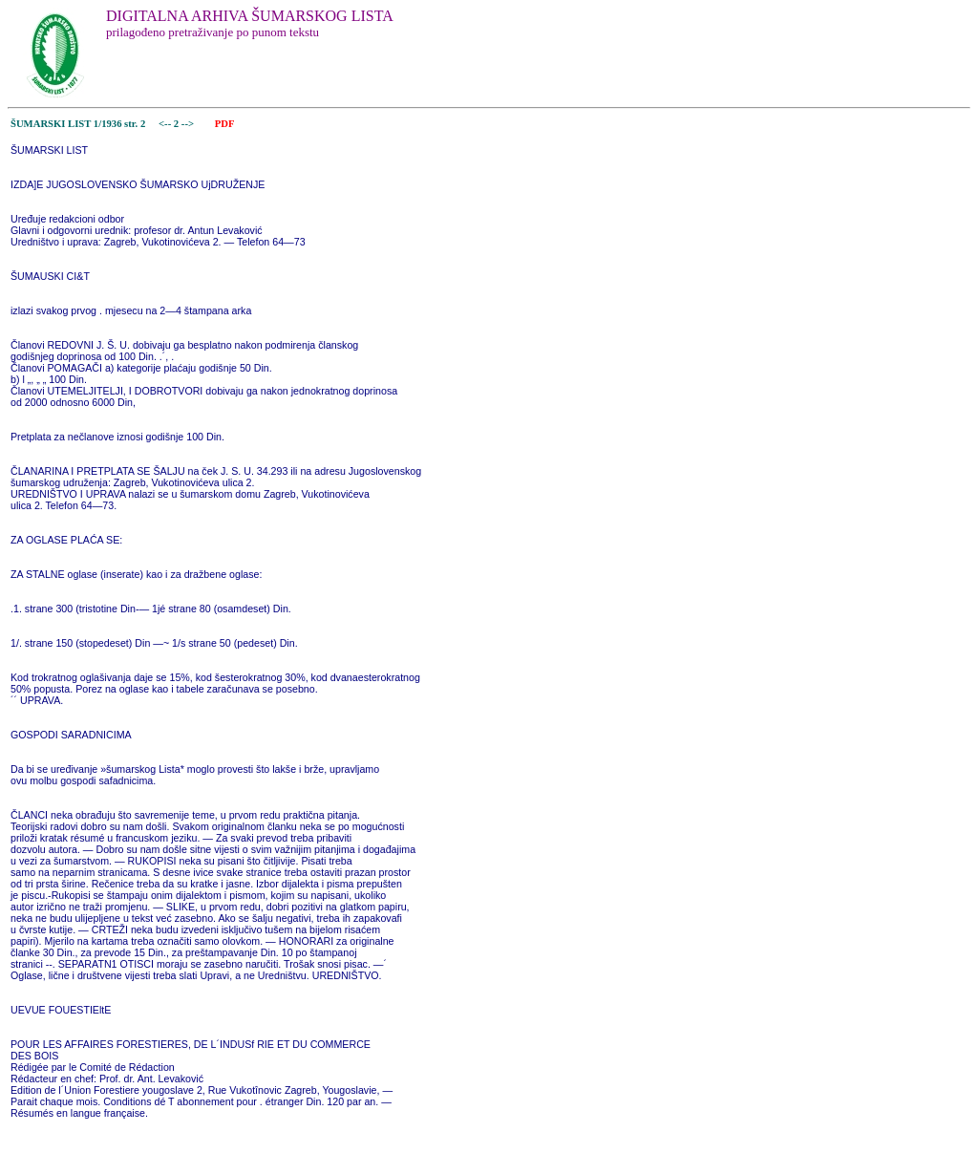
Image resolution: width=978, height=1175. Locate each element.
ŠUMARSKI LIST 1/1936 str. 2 (78, 123)
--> (189, 123)
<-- (165, 123)
